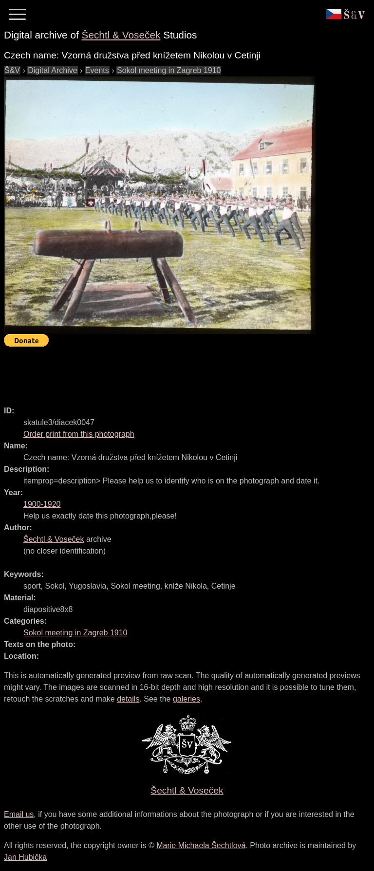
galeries (186, 699)
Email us (19, 814)
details (128, 699)
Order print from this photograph (78, 434)
